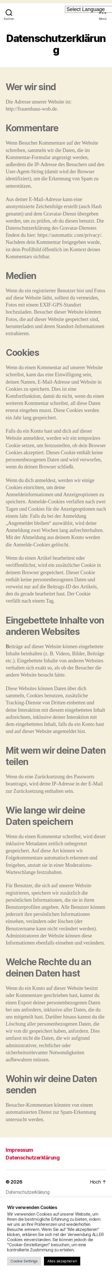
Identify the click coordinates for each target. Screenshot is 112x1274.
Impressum (19, 1150)
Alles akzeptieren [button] (62, 1261)
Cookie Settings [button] (24, 1261)
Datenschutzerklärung (33, 1158)
